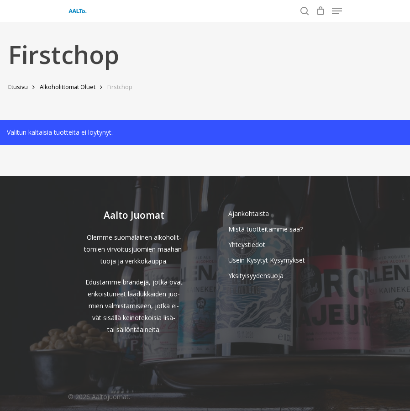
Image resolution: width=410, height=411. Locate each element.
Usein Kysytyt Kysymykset (266, 260)
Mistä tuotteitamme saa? (265, 229)
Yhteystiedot (246, 244)
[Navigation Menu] (337, 11)
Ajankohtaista (248, 213)
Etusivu (18, 87)
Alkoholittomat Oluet (67, 87)
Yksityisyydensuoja (256, 275)
